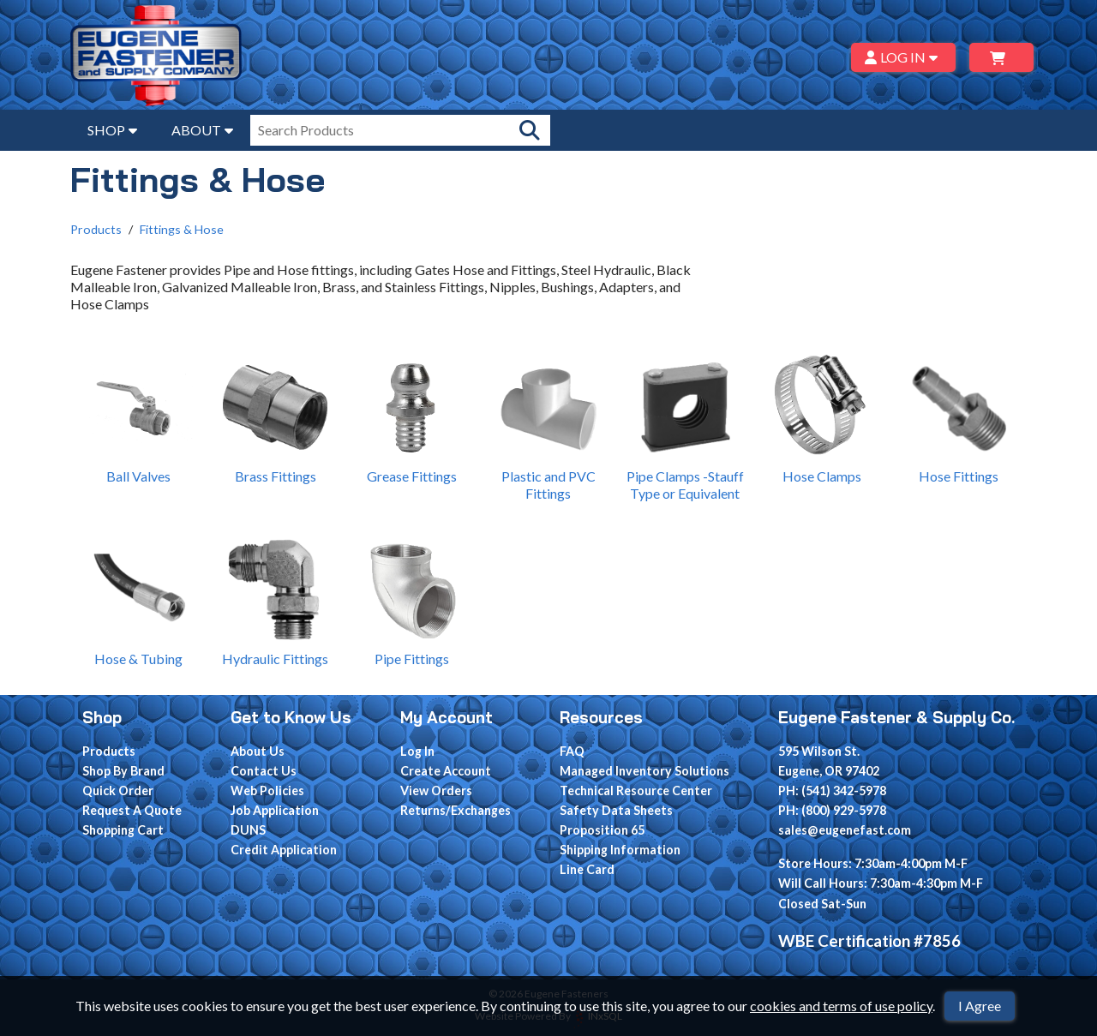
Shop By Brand (123, 771)
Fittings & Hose (182, 229)
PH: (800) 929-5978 (832, 810)
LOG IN (904, 57)
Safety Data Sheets (616, 810)
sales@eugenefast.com (844, 830)
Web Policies (267, 790)
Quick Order (117, 790)
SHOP (112, 130)
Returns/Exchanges (455, 810)
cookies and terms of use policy (841, 1005)
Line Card (587, 869)
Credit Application (284, 849)
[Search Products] (529, 130)
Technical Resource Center (636, 790)
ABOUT (202, 130)
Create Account (445, 771)
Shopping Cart (123, 830)
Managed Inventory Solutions (644, 771)
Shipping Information (620, 849)
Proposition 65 (602, 830)
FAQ (572, 751)
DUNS (248, 830)
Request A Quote (132, 810)
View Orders (436, 790)
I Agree (979, 1005)
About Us (258, 751)
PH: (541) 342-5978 (832, 790)
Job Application (275, 810)
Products (96, 229)
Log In (417, 751)
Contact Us (264, 771)
